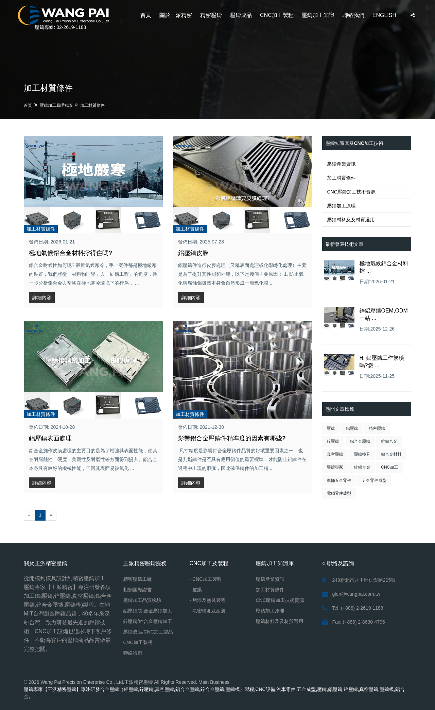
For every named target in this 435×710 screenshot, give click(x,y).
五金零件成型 (374, 480)
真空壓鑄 (335, 454)
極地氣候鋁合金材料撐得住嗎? (70, 253)
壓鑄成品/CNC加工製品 (148, 632)
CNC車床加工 (49, 696)
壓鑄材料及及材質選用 (351, 219)
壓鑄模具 (362, 454)
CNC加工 (389, 467)
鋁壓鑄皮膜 (193, 253)
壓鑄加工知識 (318, 15)
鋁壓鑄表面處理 (50, 438)
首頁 (145, 15)
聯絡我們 (353, 15)
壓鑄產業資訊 (341, 164)
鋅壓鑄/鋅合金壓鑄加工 (147, 621)
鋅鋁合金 (389, 441)
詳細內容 (41, 297)
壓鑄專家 (335, 467)
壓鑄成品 (241, 15)
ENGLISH (384, 15)
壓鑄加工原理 (341, 205)
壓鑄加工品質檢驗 (142, 600)
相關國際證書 (137, 589)
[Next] (50, 515)
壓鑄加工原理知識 (56, 105)
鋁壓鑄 (352, 428)
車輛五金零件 (339, 480)
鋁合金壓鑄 (360, 441)
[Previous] (29, 515)
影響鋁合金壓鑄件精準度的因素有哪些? (232, 438)
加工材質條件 (92, 105)
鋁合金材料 (391, 454)
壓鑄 (331, 428)
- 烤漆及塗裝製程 (208, 600)
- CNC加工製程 (206, 579)
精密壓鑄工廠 (137, 579)
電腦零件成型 (339, 493)
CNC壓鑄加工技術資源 (351, 192)
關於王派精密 (175, 15)
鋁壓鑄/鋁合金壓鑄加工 (147, 610)
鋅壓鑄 (333, 441)
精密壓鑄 (211, 15)
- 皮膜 (196, 589)
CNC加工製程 (277, 15)
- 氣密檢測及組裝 (208, 610)
